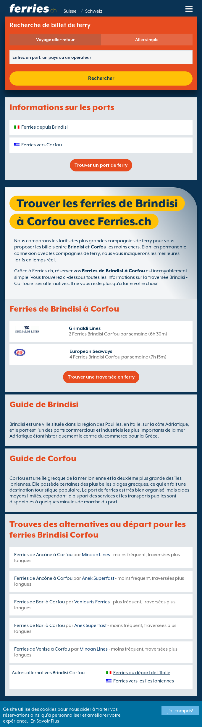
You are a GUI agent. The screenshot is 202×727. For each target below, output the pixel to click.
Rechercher (101, 78)
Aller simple (147, 39)
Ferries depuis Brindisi (44, 127)
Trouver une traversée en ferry (101, 377)
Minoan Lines (96, 554)
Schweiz (93, 11)
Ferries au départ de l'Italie (141, 672)
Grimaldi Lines (85, 328)
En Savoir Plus (44, 721)
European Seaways (91, 351)
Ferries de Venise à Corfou (42, 649)
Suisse (70, 11)
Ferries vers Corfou (41, 145)
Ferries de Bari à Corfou (39, 602)
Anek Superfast (98, 578)
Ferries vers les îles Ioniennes (143, 681)
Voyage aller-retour (55, 39)
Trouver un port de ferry (101, 165)
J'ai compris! (180, 710)
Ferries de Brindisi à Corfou (113, 271)
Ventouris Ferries (92, 602)
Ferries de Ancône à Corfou (43, 554)
